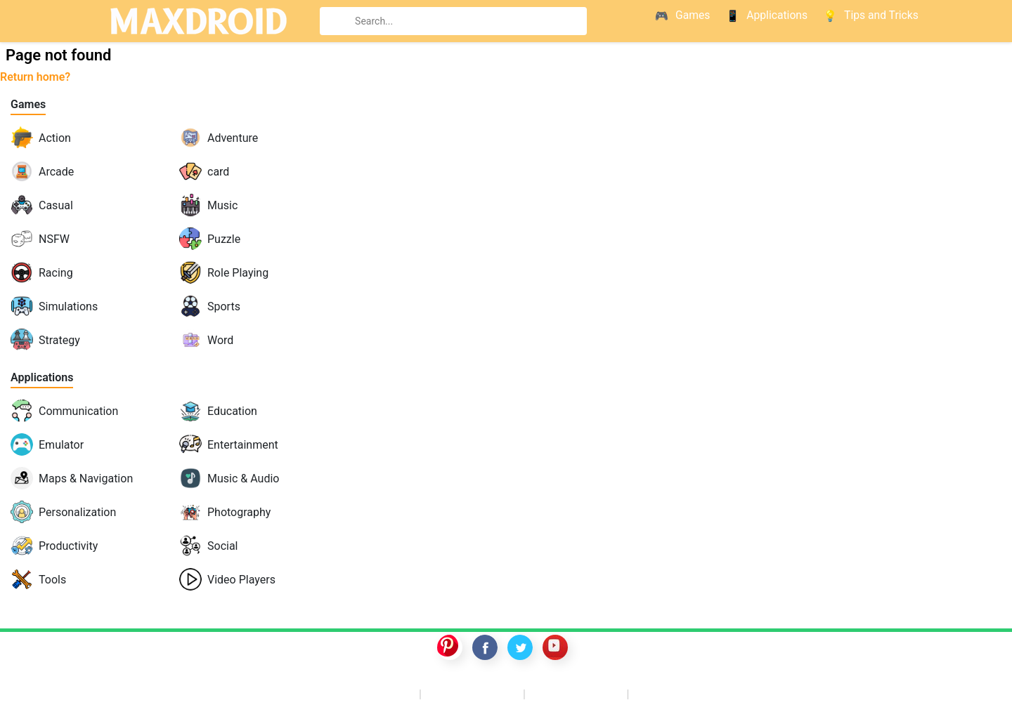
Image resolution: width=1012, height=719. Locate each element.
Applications (42, 377)
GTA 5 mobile (578, 693)
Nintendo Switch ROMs (711, 693)
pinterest (449, 647)
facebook (485, 647)
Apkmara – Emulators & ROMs (317, 693)
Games (28, 104)
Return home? (35, 77)
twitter (520, 647)
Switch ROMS (474, 693)
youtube (555, 647)
